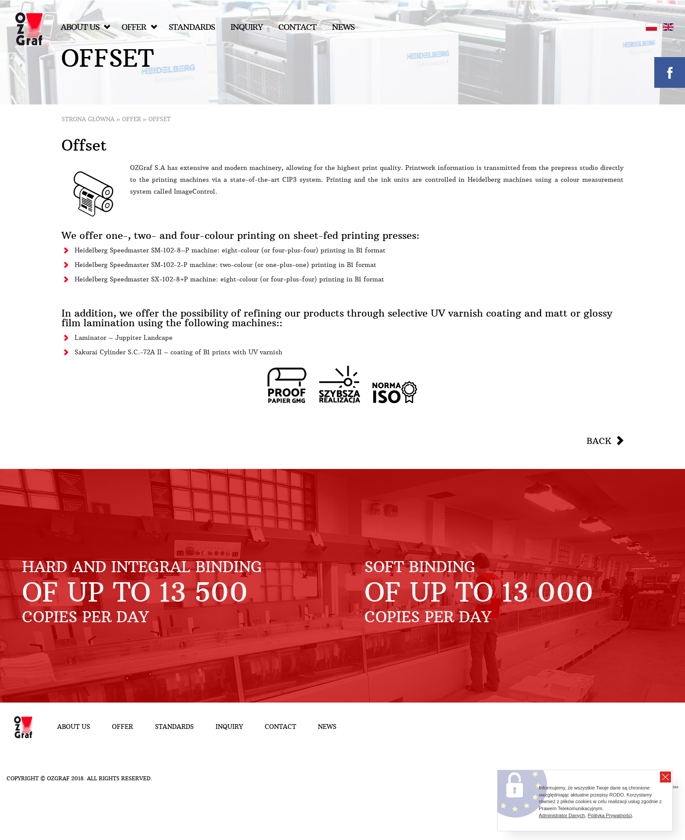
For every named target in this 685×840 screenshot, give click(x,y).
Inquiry (247, 27)
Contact (297, 27)
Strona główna (88, 119)
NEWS (343, 27)
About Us (85, 27)
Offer (139, 27)
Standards (192, 27)
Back (599, 441)
